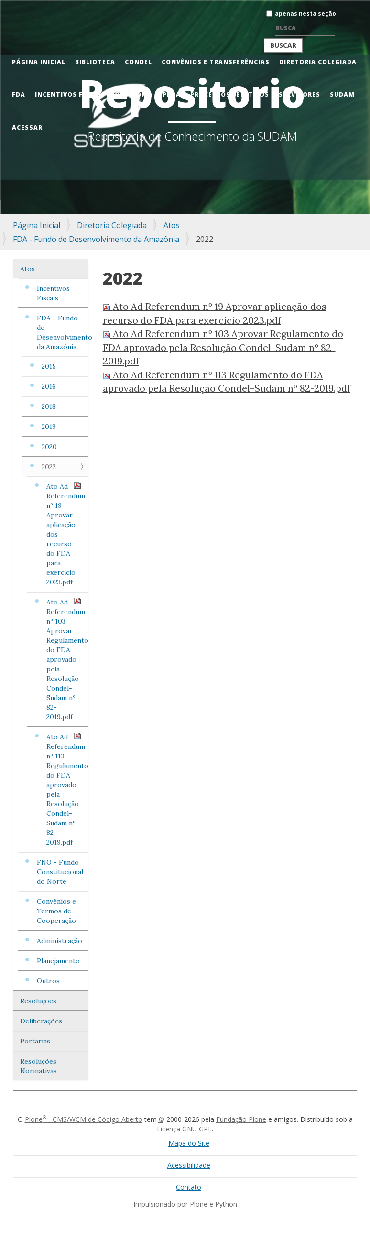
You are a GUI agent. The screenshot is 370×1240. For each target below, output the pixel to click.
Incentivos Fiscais (70, 94)
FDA (18, 94)
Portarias (35, 1041)
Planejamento (58, 960)
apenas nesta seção (305, 14)
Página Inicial (38, 62)
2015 (49, 366)
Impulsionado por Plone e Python (185, 1203)
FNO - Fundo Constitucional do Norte (60, 872)
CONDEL (138, 62)
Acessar (27, 127)
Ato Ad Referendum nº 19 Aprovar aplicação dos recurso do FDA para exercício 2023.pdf (65, 534)
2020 (49, 446)
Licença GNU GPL (184, 1128)
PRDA (172, 94)
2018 (49, 406)
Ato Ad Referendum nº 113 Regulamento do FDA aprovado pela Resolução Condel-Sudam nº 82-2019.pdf (67, 789)
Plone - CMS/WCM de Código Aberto (83, 1119)
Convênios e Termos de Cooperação (56, 911)
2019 (49, 426)
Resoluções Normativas (38, 1066)
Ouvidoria (134, 94)
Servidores (299, 94)
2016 (49, 386)
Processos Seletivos (229, 94)
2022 (49, 466)
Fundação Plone (241, 1119)
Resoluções (38, 1001)
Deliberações (41, 1021)
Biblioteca (95, 62)
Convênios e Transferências (216, 62)
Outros (48, 981)
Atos (171, 225)
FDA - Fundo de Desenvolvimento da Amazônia (96, 239)
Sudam (342, 94)
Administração (59, 940)
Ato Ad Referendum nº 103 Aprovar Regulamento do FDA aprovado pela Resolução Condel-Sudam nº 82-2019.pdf (67, 659)
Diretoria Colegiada (318, 62)
